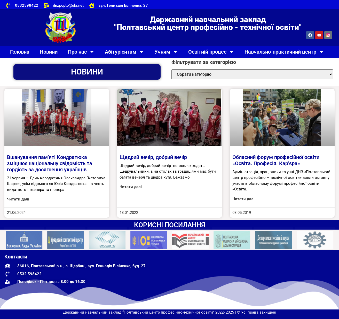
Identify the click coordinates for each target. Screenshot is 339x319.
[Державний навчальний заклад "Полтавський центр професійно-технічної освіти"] (281, 280)
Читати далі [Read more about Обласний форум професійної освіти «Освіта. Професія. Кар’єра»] (243, 199)
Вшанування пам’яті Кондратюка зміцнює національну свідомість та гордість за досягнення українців (49, 163)
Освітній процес (211, 52)
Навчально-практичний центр (284, 52)
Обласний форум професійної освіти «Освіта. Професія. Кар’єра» (275, 160)
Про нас (81, 52)
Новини (49, 52)
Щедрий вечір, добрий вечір (153, 157)
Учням (166, 52)
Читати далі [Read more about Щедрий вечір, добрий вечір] (131, 186)
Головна (19, 52)
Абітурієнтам (124, 52)
